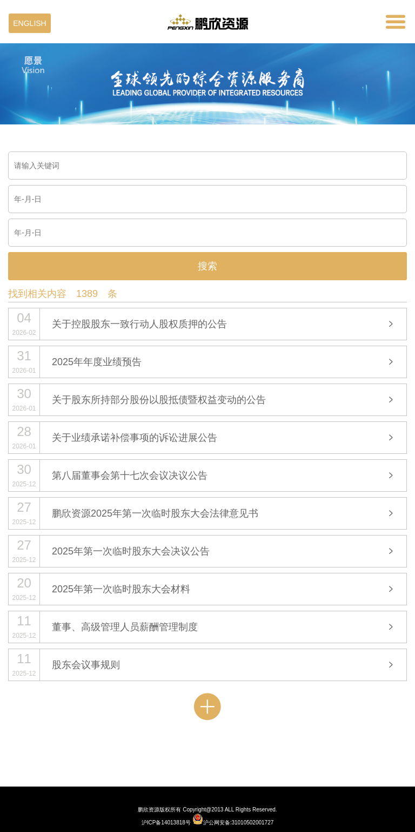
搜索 (207, 266)
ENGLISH (29, 23)
